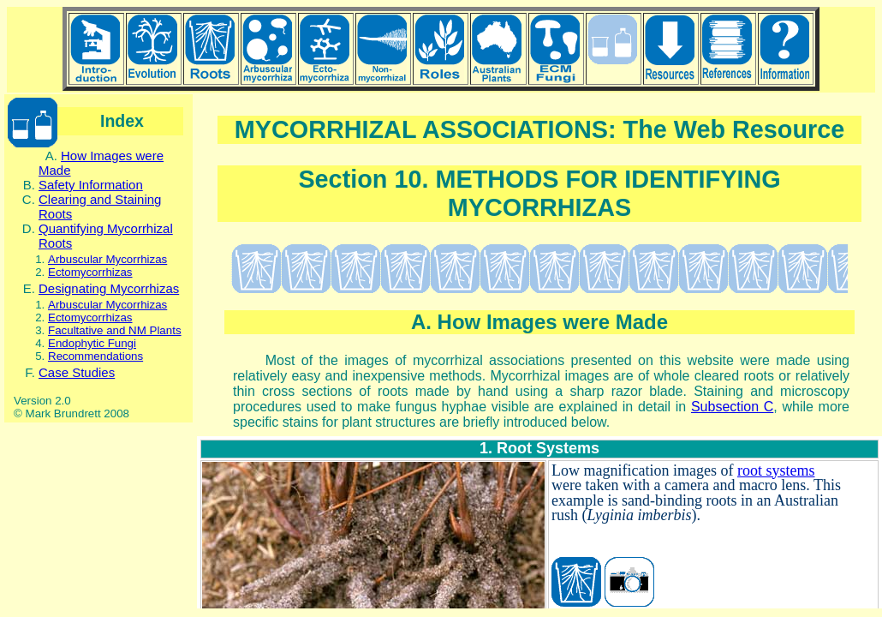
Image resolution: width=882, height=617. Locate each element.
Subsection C (732, 406)
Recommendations (95, 356)
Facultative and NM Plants (115, 330)
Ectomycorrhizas (90, 272)
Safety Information (91, 184)
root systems (776, 470)
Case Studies (77, 372)
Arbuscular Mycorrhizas (107, 259)
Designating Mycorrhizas (109, 288)
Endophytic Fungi (92, 343)
